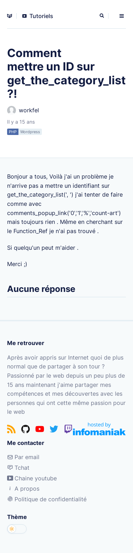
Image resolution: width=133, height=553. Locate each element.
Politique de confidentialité (47, 499)
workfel (23, 110)
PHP (13, 132)
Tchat (18, 468)
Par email (23, 457)
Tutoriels (37, 16)
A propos (23, 488)
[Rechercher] (102, 16)
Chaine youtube (32, 478)
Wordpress (30, 132)
